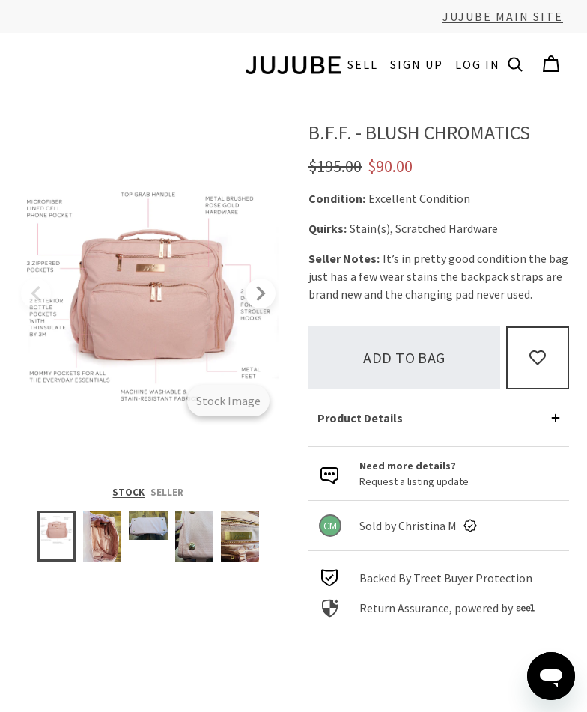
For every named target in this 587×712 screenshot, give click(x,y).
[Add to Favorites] (537, 357)
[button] (515, 64)
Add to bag (404, 357)
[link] (438, 525)
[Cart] (551, 64)
